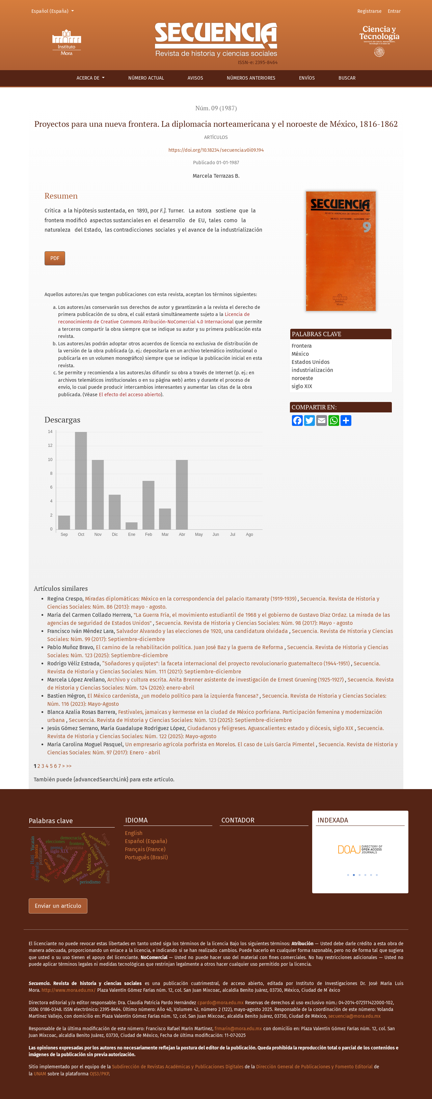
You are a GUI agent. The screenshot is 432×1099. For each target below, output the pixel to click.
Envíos (307, 78)
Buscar (347, 78)
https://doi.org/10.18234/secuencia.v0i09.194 (216, 150)
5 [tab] (371, 875)
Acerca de (89, 78)
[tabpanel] (360, 849)
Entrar (394, 11)
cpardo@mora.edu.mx (220, 1003)
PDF (54, 258)
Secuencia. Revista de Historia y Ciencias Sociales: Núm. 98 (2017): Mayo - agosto (254, 623)
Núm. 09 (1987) (216, 108)
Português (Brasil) (146, 857)
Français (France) (145, 849)
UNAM (40, 1074)
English (133, 833)
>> (69, 766)
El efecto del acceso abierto (130, 395)
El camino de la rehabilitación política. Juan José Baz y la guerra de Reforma (190, 647)
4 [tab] (365, 875)
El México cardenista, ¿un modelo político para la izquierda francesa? (173, 696)
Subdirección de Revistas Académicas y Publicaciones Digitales (177, 1067)
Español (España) (53, 10)
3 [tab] (359, 875)
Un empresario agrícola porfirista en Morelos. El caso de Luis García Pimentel (220, 744)
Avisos (195, 78)
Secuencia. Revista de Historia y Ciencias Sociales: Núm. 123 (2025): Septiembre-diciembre (180, 720)
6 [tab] (377, 875)
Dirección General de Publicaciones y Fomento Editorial (314, 1067)
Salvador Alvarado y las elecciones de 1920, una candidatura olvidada (202, 631)
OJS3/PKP (99, 1074)
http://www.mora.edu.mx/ (69, 990)
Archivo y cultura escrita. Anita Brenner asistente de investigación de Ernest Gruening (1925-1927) (226, 679)
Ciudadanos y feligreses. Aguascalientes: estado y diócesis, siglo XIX (271, 728)
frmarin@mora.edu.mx (238, 1029)
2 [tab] (354, 875)
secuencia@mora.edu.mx (354, 1016)
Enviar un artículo (58, 905)
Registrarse (369, 11)
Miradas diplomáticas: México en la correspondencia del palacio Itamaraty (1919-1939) (191, 599)
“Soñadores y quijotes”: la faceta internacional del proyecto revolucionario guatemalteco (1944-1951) (226, 663)
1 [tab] (348, 875)
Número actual (146, 78)
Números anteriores (251, 78)
